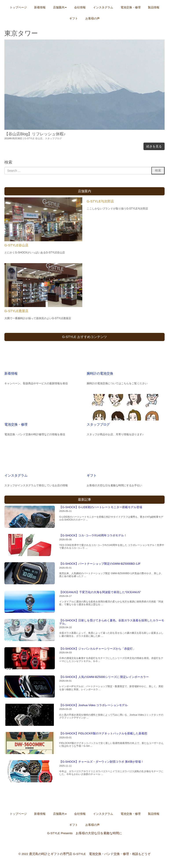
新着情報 (11, 373)
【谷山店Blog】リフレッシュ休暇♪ (35, 134)
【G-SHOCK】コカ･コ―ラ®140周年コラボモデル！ (93, 535)
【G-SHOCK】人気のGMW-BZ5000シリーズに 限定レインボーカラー (104, 677)
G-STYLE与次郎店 (100, 201)
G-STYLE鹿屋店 (16, 311)
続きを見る (154, 146)
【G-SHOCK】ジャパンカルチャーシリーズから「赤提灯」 (97, 648)
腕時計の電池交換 (100, 373)
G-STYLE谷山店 (16, 245)
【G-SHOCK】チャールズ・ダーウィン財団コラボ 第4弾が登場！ (101, 761)
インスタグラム (16, 475)
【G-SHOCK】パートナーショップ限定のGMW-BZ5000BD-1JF (100, 563)
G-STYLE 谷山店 (33, 138)
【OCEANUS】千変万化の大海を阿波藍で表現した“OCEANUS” (100, 592)
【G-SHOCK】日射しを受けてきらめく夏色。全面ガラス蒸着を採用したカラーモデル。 (111, 622)
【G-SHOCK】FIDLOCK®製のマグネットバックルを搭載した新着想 (103, 733)
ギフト (92, 475)
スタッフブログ (53, 138)
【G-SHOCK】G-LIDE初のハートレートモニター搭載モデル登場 (100, 507)
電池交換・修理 (16, 424)
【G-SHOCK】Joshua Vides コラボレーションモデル (93, 705)
